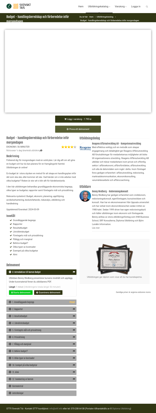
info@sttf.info (55, 408)
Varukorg (121, 6)
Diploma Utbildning (121, 408)
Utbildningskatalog (99, 6)
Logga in (135, 6)
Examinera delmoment (48, 292)
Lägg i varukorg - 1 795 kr (78, 119)
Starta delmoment (20, 292)
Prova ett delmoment (78, 129)
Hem (80, 6)
